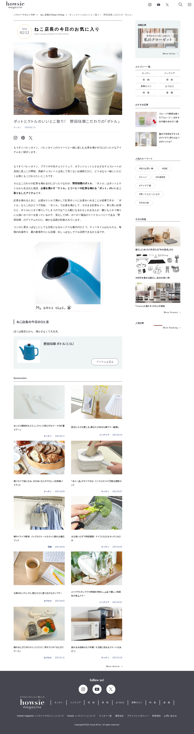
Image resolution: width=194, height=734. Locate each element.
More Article (113, 666)
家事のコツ (146, 86)
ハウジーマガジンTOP (24, 15)
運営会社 (119, 716)
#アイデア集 (145, 185)
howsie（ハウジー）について (81, 716)
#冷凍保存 (160, 177)
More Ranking (170, 328)
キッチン (18, 127)
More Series (169, 54)
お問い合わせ (170, 716)
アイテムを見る (105, 362)
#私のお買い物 (146, 168)
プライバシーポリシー (138, 716)
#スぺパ (143, 177)
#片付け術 (144, 203)
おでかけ (48, 601)
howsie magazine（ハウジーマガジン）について (40, 716)
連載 (170, 92)
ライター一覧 (105, 716)
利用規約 (156, 716)
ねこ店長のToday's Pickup (52, 15)
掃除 (170, 79)
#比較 (164, 168)
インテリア (104, 435)
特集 (147, 92)
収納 (50, 547)
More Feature (171, 312)
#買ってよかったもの (149, 194)
